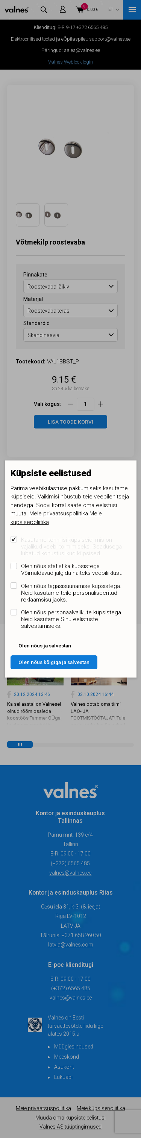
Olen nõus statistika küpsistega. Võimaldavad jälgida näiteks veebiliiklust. (72, 569)
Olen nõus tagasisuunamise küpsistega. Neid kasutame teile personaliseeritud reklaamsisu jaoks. (71, 593)
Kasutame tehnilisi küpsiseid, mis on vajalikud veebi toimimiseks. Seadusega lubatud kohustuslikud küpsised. (71, 546)
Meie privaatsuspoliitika (58, 513)
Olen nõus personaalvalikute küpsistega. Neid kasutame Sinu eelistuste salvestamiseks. (72, 619)
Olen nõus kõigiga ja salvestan (53, 662)
